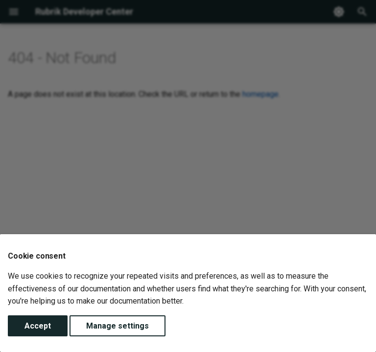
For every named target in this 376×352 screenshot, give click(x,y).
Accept (37, 325)
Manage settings (117, 325)
